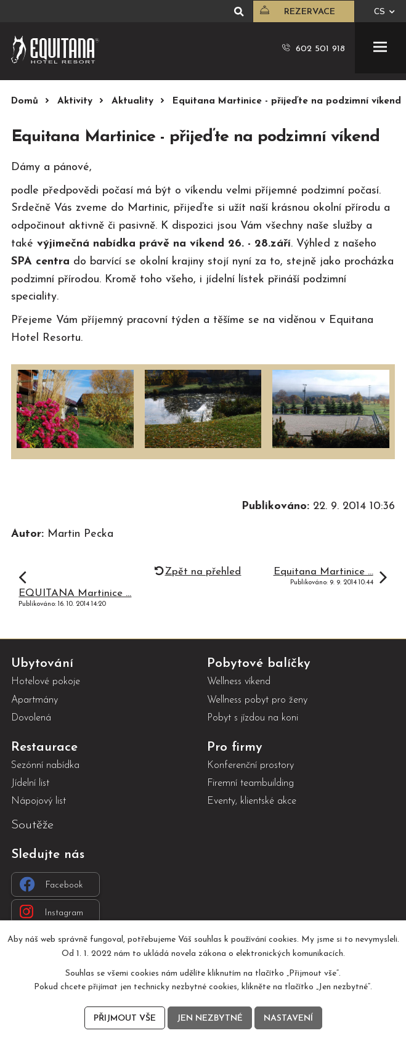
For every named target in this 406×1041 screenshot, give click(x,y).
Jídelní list (30, 783)
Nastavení (288, 1018)
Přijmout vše (125, 1018)
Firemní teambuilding (250, 783)
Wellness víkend (238, 682)
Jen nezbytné (210, 1018)
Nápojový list (38, 801)
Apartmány (34, 700)
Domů (24, 101)
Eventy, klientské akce (251, 801)
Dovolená (31, 718)
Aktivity (74, 101)
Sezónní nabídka (45, 765)
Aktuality (132, 101)
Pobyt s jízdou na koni (252, 718)
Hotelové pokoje (45, 682)
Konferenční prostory (250, 765)
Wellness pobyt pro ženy (257, 700)
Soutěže (32, 825)
